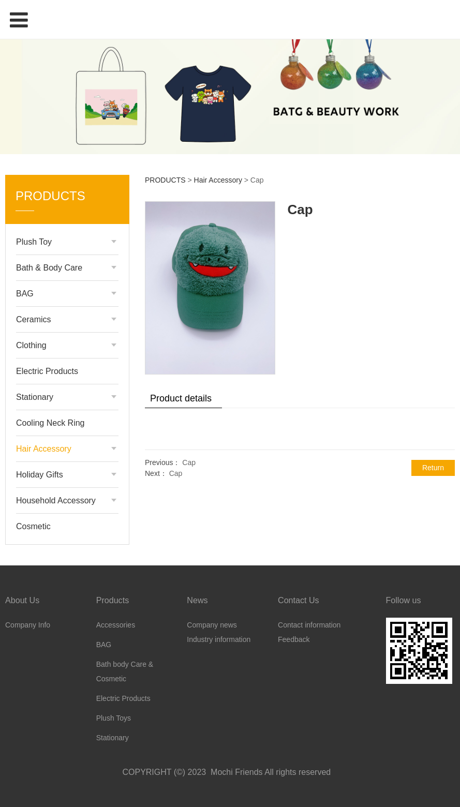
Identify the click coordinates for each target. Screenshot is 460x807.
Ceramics (33, 319)
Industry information (218, 639)
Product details (181, 398)
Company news (212, 625)
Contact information (309, 625)
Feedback (293, 639)
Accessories (115, 625)
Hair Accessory (43, 448)
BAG (25, 293)
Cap (189, 462)
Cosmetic (33, 526)
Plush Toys (113, 718)
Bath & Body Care (49, 267)
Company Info (27, 625)
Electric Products (47, 371)
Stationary (34, 397)
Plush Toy (34, 241)
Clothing (31, 345)
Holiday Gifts (39, 474)
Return (433, 468)
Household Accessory (56, 500)
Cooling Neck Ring (50, 423)
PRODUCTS (165, 180)
